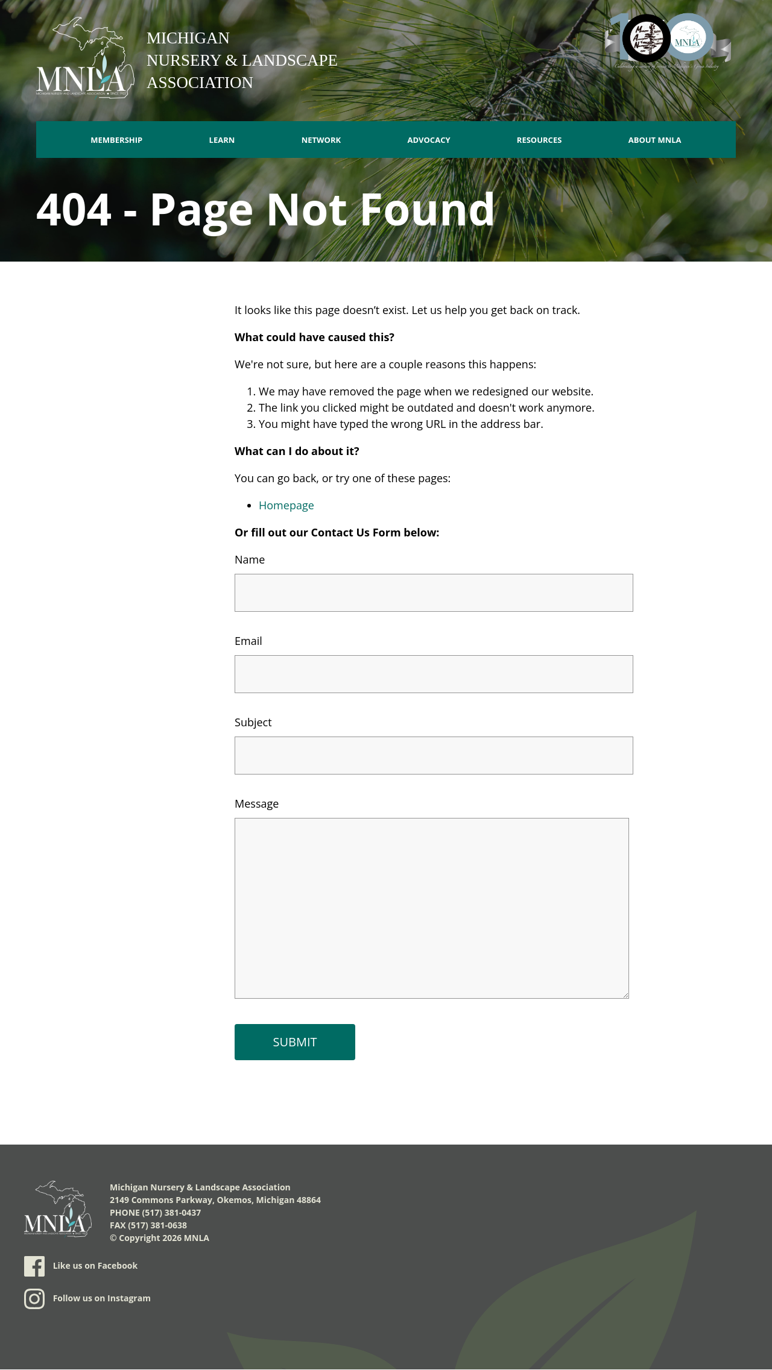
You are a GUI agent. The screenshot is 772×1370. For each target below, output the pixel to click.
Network (321, 139)
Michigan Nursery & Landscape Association (242, 60)
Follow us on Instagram (87, 1299)
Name (250, 559)
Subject (253, 722)
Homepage (286, 505)
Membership (116, 139)
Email (248, 640)
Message (257, 803)
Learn (222, 139)
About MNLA (655, 139)
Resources (539, 139)
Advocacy (428, 139)
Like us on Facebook (81, 1266)
